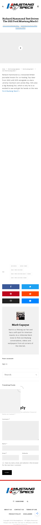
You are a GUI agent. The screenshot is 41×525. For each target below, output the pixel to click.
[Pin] (10, 293)
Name (4, 447)
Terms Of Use (31, 513)
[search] (36, 375)
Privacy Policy (15, 517)
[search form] (18, 375)
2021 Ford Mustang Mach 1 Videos (21, 273)
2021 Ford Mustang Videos (19, 277)
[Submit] (30, 293)
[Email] (10, 300)
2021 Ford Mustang (17, 269)
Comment (6, 419)
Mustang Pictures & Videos (29, 25)
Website (25, 457)
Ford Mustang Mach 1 (10, 91)
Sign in (4, 364)
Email (4, 457)
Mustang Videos (20, 27)
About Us (8, 513)
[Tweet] (30, 286)
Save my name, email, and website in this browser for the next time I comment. (20, 467)
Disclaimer (27, 517)
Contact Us (19, 513)
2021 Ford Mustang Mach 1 (11, 25)
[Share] (10, 286)
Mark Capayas (20, 325)
